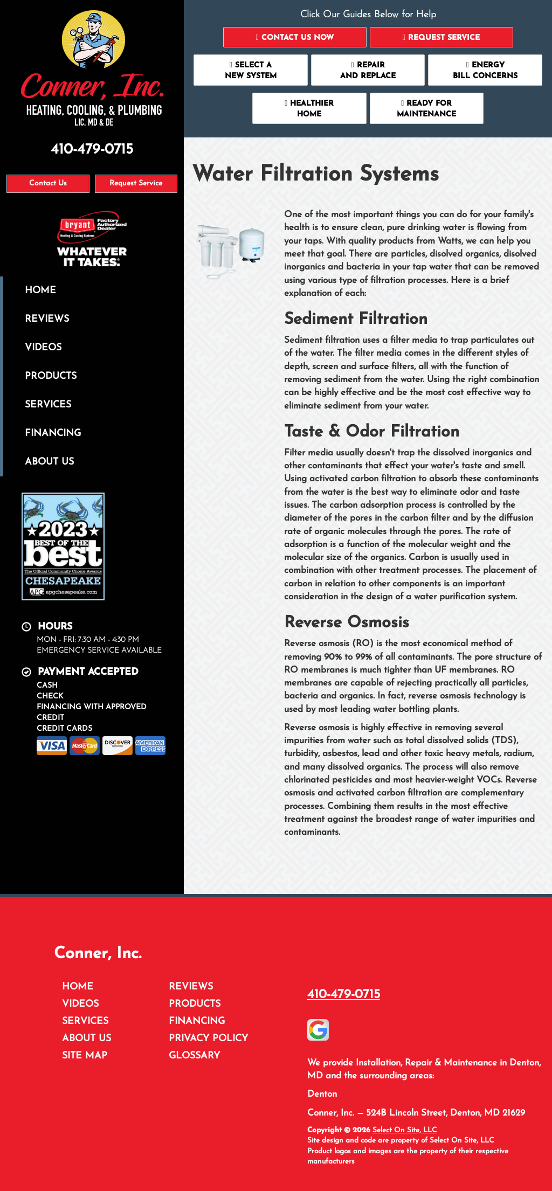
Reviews (47, 319)
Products (51, 376)
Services (48, 405)
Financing (53, 433)
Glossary (194, 1056)
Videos (43, 347)
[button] (295, 37)
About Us (49, 462)
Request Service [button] (135, 183)
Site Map (84, 1056)
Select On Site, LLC (404, 1130)
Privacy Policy (208, 1038)
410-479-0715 (343, 994)
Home (40, 290)
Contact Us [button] (48, 183)
